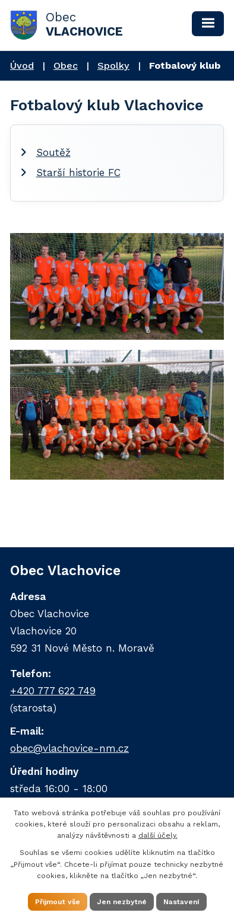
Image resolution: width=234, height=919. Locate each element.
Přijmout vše (57, 902)
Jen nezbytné (122, 902)
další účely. (158, 835)
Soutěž (53, 152)
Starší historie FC (78, 172)
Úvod (22, 65)
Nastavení (181, 902)
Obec (65, 65)
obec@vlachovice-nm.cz (69, 748)
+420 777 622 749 (53, 691)
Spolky (113, 65)
